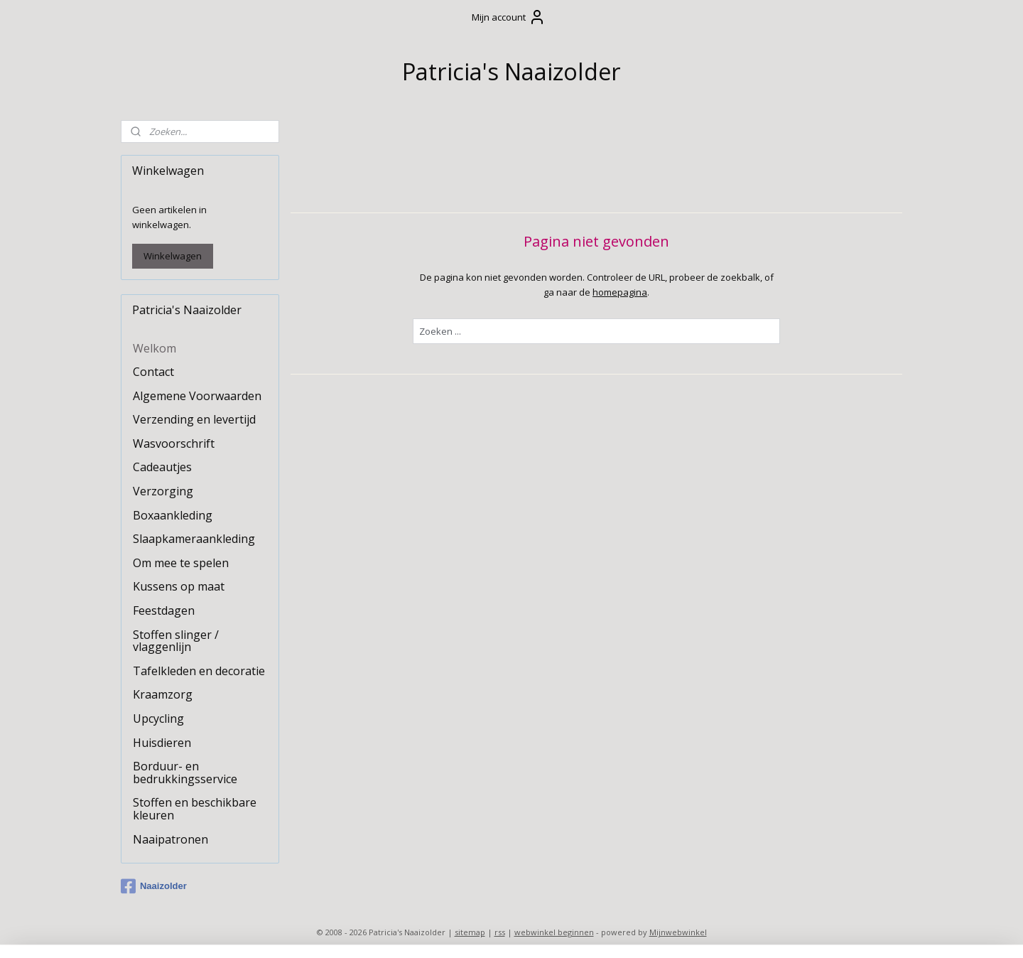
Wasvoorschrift (174, 443)
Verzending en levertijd (194, 419)
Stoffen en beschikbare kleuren (194, 809)
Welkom (154, 348)
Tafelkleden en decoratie (199, 671)
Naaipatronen (170, 839)
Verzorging (163, 491)
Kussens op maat (178, 586)
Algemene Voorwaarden (197, 396)
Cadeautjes (162, 467)
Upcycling (158, 718)
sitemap (470, 932)
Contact (153, 372)
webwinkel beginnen (554, 932)
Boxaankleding (172, 515)
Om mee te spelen (181, 563)
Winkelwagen (173, 255)
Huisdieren (162, 742)
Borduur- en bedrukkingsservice (185, 772)
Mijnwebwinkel (678, 932)
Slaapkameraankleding (194, 539)
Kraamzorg (163, 694)
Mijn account (509, 17)
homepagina (619, 291)
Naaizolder (154, 886)
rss (499, 932)
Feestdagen (164, 610)
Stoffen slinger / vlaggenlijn (176, 641)
